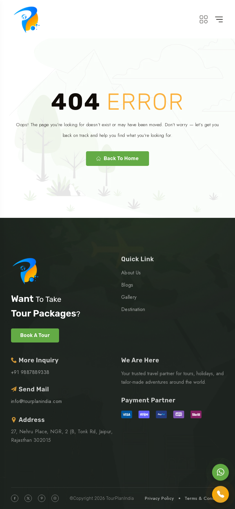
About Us (131, 272)
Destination (133, 309)
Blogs (127, 284)
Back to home (117, 158)
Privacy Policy (159, 498)
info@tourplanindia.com (36, 401)
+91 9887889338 (30, 372)
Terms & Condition (204, 498)
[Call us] (220, 494)
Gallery (128, 297)
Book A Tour (35, 335)
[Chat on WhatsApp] (220, 472)
